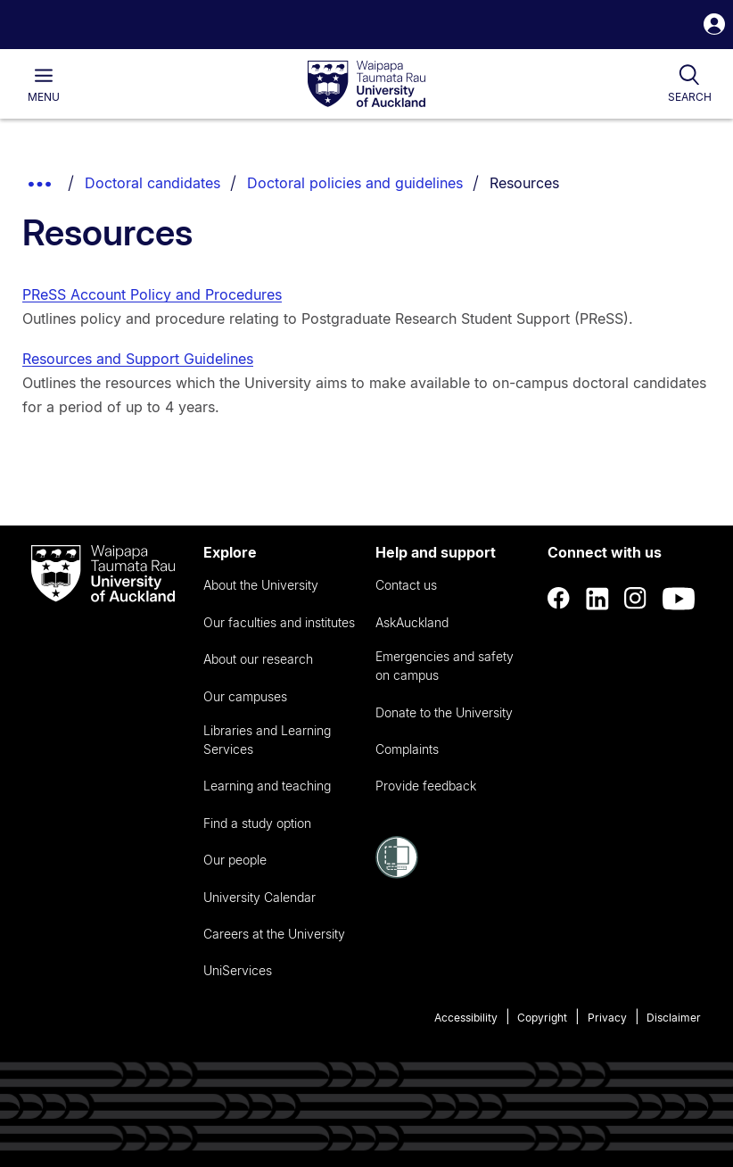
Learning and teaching (267, 785)
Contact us (406, 584)
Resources (524, 183)
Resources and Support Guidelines (137, 359)
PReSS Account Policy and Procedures (152, 294)
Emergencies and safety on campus (444, 666)
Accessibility (466, 1017)
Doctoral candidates (152, 183)
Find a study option (257, 823)
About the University (260, 584)
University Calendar (259, 897)
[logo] (366, 85)
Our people (235, 859)
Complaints (407, 749)
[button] (714, 26)
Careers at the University (274, 933)
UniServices (237, 970)
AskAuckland (412, 622)
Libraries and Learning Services (267, 740)
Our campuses (245, 696)
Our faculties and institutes (279, 622)
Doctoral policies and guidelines (355, 183)
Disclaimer (674, 1017)
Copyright (542, 1017)
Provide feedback (425, 785)
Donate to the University (444, 712)
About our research (258, 658)
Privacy (607, 1017)
